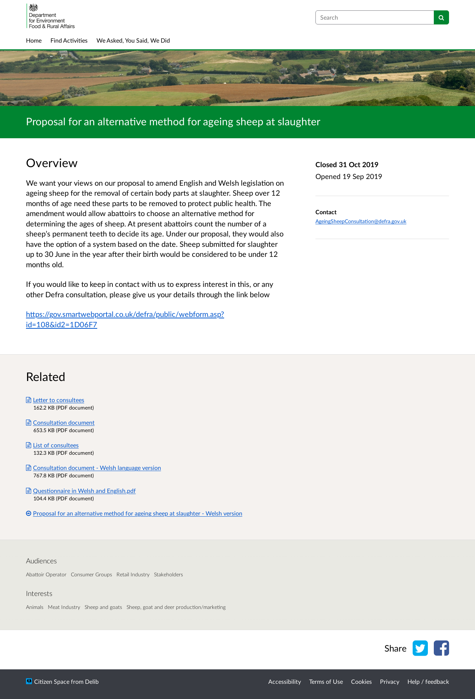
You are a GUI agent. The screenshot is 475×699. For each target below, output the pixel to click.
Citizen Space (51, 681)
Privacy (389, 681)
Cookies (361, 681)
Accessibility (284, 681)
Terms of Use (326, 681)
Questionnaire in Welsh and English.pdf (81, 490)
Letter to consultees (55, 399)
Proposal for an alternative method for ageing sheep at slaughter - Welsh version (134, 513)
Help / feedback (428, 681)
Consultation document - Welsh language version (93, 467)
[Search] (441, 17)
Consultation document (60, 422)
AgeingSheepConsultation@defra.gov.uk (360, 221)
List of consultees (52, 444)
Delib (92, 681)
